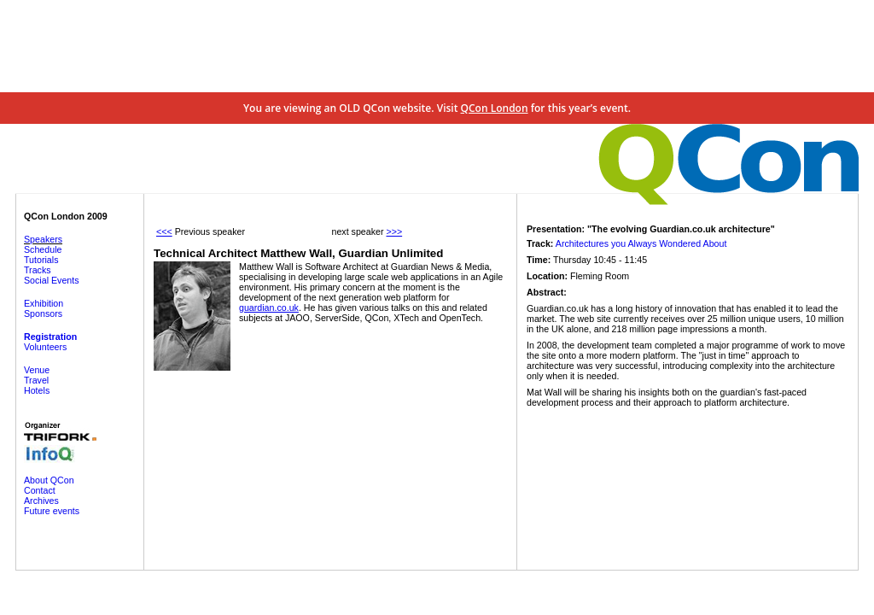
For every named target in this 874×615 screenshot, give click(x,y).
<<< (164, 231)
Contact (39, 490)
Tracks (37, 270)
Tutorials (41, 260)
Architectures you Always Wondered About (641, 243)
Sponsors (43, 313)
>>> (394, 231)
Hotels (37, 390)
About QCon (49, 480)
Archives (41, 500)
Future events (51, 511)
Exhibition (43, 303)
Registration (50, 336)
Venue (37, 370)
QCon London (494, 108)
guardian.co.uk (269, 307)
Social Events (51, 280)
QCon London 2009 (66, 216)
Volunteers (45, 347)
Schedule (42, 249)
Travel (36, 380)
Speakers (43, 239)
